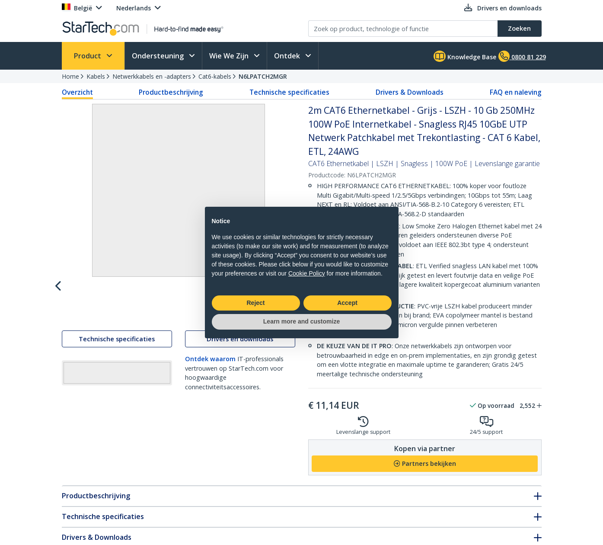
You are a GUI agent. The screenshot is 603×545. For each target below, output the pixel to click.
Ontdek (288, 56)
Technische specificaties (289, 92)
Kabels (95, 76)
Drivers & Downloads (409, 92)
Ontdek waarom (210, 378)
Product (88, 56)
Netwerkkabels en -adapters (151, 76)
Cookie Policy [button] (306, 273)
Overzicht (77, 92)
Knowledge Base (465, 56)
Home (70, 76)
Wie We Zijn (229, 56)
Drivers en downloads (240, 358)
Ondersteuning (158, 56)
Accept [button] (347, 302)
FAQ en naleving (516, 92)
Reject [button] (255, 302)
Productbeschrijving (171, 92)
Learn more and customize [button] (301, 321)
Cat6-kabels (214, 76)
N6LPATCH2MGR (263, 76)
